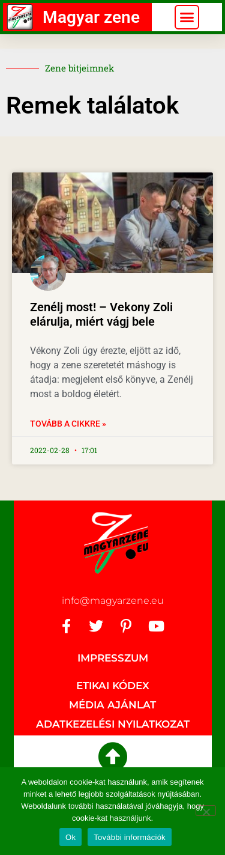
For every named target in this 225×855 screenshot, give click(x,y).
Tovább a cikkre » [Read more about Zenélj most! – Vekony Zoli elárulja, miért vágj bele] (68, 423)
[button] (187, 17)
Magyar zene (91, 17)
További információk (130, 837)
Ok (70, 837)
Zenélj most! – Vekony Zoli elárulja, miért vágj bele (101, 314)
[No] (206, 810)
